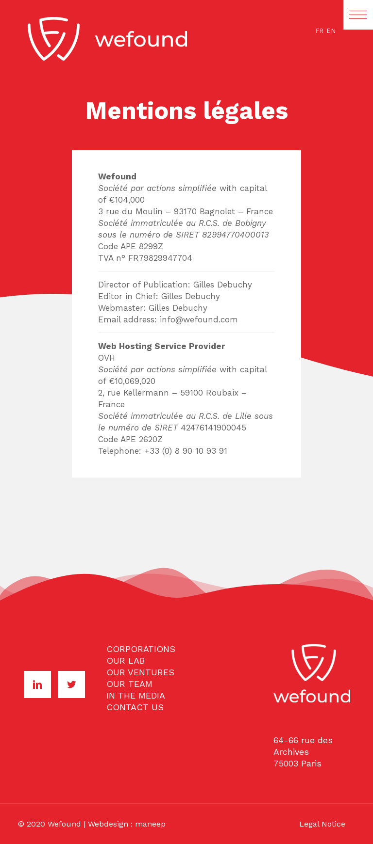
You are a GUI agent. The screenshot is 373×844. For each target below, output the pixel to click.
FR (319, 30)
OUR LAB (125, 660)
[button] (358, 15)
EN (331, 30)
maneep (150, 823)
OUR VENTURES (140, 672)
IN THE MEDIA (135, 695)
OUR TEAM (129, 684)
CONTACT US (135, 707)
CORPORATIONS (140, 649)
